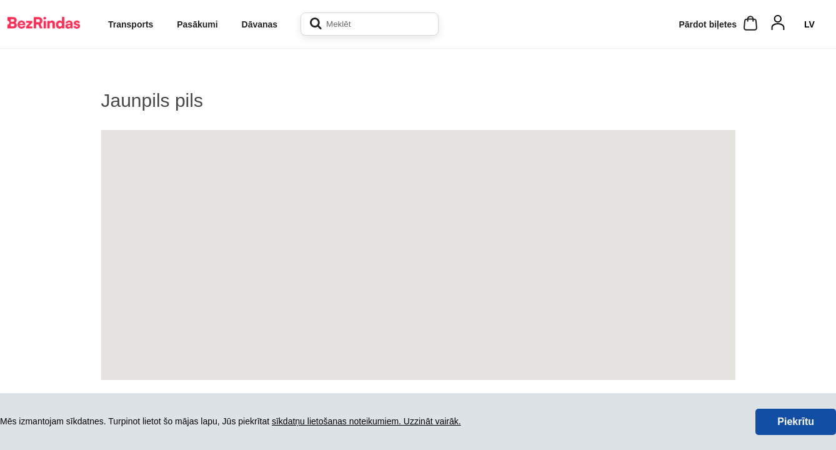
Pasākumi (197, 24)
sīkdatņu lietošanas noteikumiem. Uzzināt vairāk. (366, 421)
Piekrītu (795, 421)
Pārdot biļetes (708, 24)
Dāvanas (260, 24)
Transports (130, 24)
